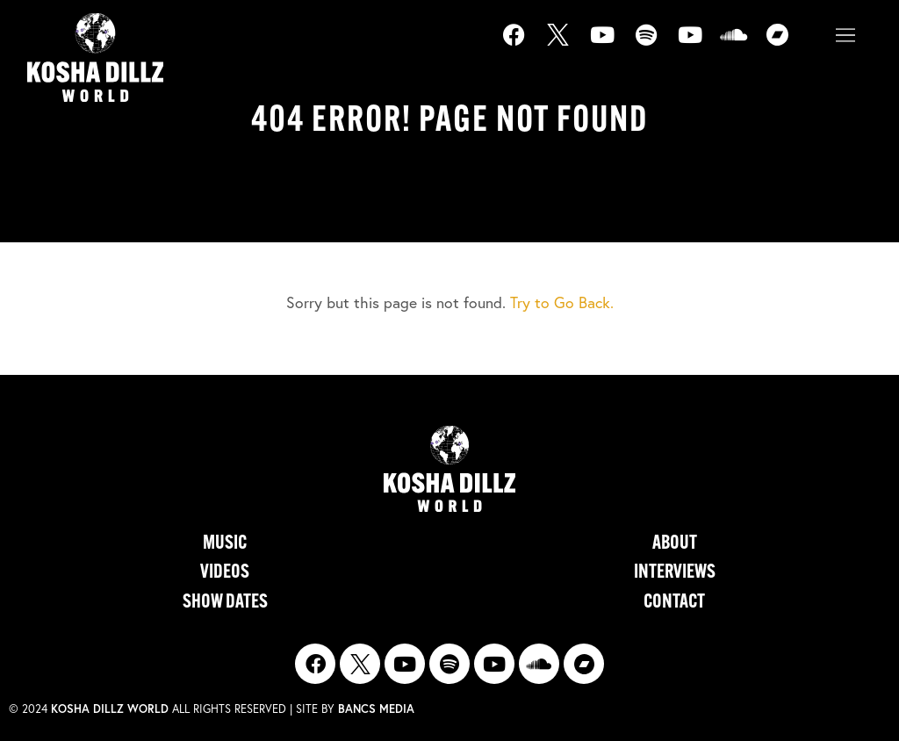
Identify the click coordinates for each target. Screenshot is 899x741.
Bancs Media (376, 708)
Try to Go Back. (562, 302)
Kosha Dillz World (110, 708)
